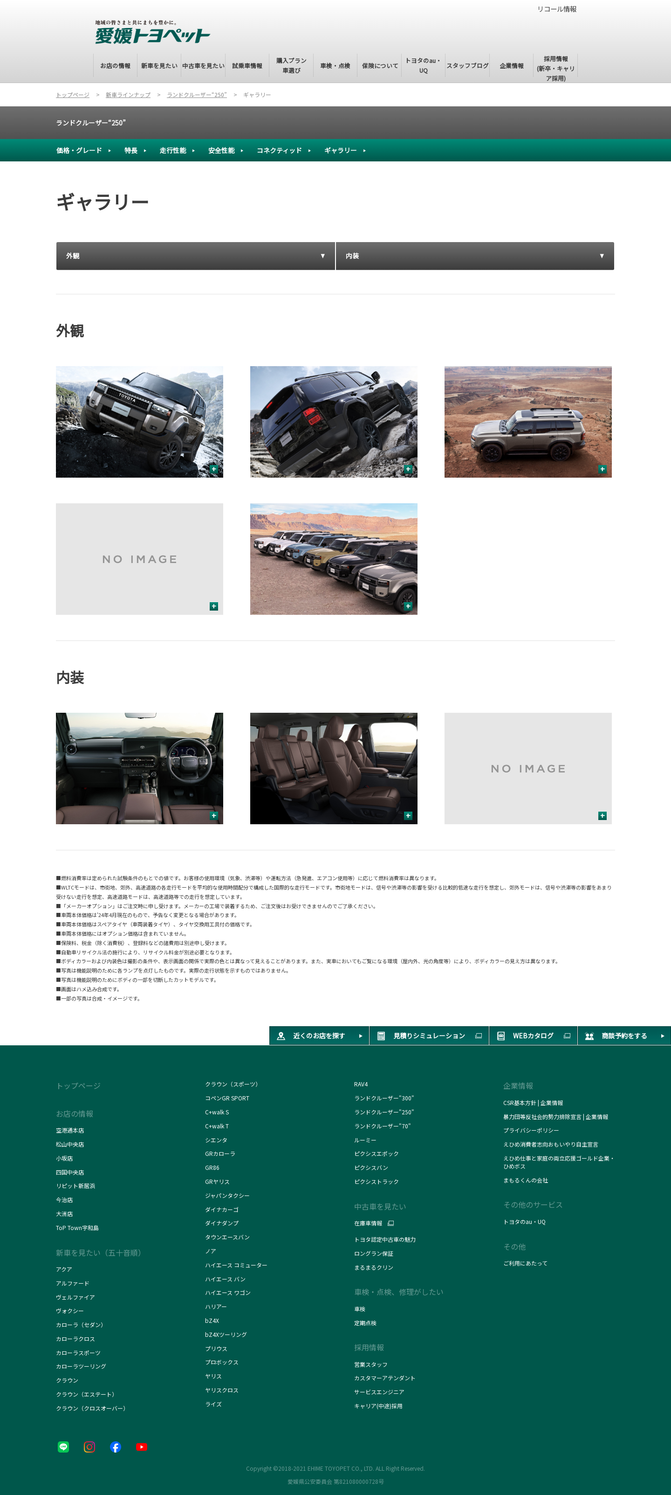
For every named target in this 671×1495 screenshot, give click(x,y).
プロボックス (222, 1362)
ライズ (213, 1404)
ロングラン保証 (373, 1253)
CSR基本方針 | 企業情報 (533, 1102)
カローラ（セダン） (81, 1324)
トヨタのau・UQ (524, 1221)
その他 (514, 1246)
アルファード (72, 1283)
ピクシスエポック (376, 1153)
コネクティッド (279, 150)
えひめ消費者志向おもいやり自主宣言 (550, 1144)
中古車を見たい (380, 1206)
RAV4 (361, 1084)
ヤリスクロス (222, 1390)
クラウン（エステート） (86, 1394)
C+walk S (217, 1112)
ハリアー (216, 1306)
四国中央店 (70, 1172)
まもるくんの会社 (525, 1180)
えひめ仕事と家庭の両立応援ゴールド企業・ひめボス (559, 1162)
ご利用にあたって (525, 1263)
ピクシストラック (376, 1181)
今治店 (64, 1199)
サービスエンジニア (379, 1392)
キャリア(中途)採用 (378, 1406)
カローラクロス (75, 1338)
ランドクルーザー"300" (384, 1098)
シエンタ (216, 1140)
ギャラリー (340, 150)
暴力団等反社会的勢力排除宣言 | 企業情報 (555, 1116)
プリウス (216, 1348)
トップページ (78, 1085)
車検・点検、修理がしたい (399, 1291)
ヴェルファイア (75, 1297)
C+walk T (217, 1126)
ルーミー (365, 1140)
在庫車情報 (368, 1223)
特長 (130, 150)
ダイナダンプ (222, 1223)
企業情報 (518, 1085)
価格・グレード (79, 150)
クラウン (67, 1380)
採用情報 (369, 1347)
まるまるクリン (373, 1267)
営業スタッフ (371, 1364)
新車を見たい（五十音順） (100, 1252)
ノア (210, 1251)
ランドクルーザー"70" (382, 1126)
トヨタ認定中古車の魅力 (385, 1239)
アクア (64, 1269)
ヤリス (213, 1376)
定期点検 (365, 1323)
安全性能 (221, 150)
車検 (359, 1309)
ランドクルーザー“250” (91, 122)
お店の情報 (74, 1113)
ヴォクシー (70, 1310)
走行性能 (173, 150)
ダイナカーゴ (222, 1209)
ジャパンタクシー (228, 1195)
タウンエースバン (227, 1237)
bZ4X (212, 1320)
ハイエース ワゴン (228, 1292)
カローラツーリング (81, 1366)
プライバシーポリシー (531, 1130)
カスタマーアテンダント (385, 1378)
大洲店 (64, 1213)
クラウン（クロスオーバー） (92, 1408)
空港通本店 (70, 1130)
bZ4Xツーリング (226, 1334)
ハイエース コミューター (236, 1265)
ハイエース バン (225, 1279)
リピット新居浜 (75, 1185)
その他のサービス (533, 1204)
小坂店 (64, 1158)
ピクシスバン (371, 1167)
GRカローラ (220, 1153)
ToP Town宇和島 (77, 1227)
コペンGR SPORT (227, 1098)
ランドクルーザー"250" (384, 1112)
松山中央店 (70, 1144)
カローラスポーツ (78, 1352)
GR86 (212, 1167)
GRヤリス (217, 1181)
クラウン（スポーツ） (233, 1084)
